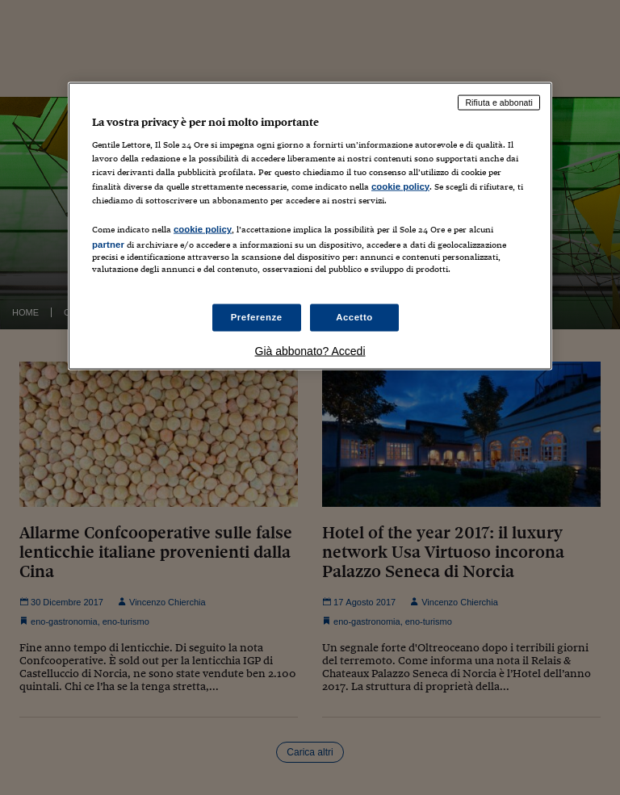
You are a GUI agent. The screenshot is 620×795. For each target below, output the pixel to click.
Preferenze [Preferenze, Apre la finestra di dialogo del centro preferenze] (257, 317)
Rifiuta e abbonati (499, 102)
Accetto (354, 317)
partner (108, 244)
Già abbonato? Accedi (310, 351)
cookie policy (400, 185)
